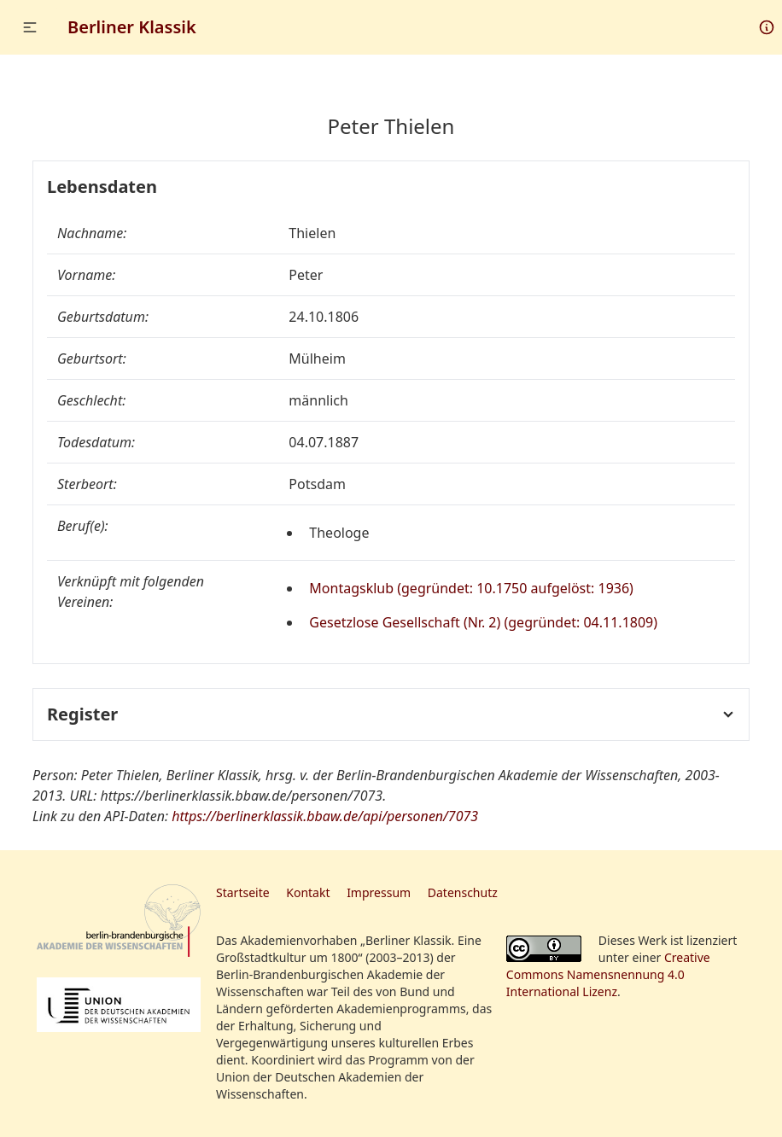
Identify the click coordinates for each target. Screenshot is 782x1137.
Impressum (379, 892)
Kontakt (308, 892)
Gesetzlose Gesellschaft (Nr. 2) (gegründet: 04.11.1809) (483, 622)
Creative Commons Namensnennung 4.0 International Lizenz (608, 974)
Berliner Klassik (131, 26)
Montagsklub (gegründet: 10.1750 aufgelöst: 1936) (471, 588)
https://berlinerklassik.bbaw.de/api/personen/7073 (325, 816)
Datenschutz (463, 892)
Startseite (243, 892)
